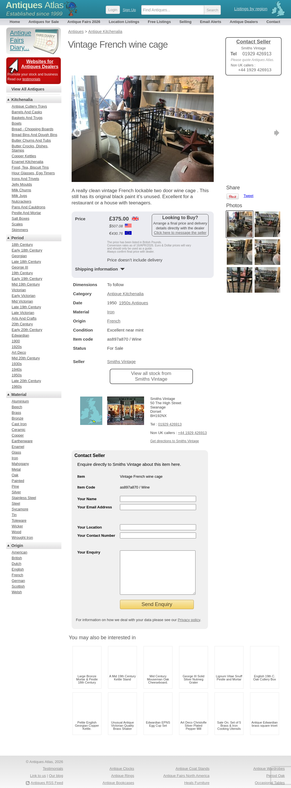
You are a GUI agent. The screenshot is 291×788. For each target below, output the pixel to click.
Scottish (18, 586)
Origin (17, 545)
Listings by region (250, 8)
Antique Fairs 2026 (83, 22)
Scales (17, 224)
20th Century (22, 324)
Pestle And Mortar (26, 213)
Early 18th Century (27, 250)
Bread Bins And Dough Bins (34, 135)
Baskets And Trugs (27, 118)
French (113, 302)
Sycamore (20, 509)
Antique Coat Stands (192, 758)
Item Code (86, 468)
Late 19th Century (26, 307)
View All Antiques (27, 89)
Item (81, 458)
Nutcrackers (21, 201)
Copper (18, 435)
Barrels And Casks (27, 112)
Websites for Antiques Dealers (40, 64)
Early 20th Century (27, 330)
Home (15, 22)
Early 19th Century (27, 278)
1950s (17, 375)
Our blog (56, 765)
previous (76, 114)
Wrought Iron (22, 537)
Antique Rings (122, 765)
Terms (33, 779)
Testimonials (53, 758)
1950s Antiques (133, 284)
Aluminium (20, 401)
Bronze (17, 418)
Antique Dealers (244, 22)
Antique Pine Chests (192, 779)
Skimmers (20, 230)
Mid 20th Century (26, 358)
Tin (14, 515)
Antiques (34, 5)
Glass (16, 452)
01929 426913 (170, 405)
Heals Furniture (196, 772)
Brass (16, 412)
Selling (185, 22)
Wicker (17, 526)
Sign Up (129, 10)
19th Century (22, 273)
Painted (18, 481)
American (19, 552)
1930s (17, 364)
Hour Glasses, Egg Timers (33, 173)
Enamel (18, 447)
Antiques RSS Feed (47, 772)
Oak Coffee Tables (119, 779)
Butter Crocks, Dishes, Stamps (30, 148)
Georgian (19, 256)
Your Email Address (94, 488)
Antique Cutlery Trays (29, 106)
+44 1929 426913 (192, 414)
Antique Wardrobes (269, 758)
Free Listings (159, 22)
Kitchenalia (22, 99)
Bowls (17, 123)
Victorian (19, 290)
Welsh (17, 592)
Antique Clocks (121, 758)
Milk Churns (21, 190)
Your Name (87, 480)
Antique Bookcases (118, 772)
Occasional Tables (270, 772)
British (17, 558)
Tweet (248, 89)
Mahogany (20, 464)
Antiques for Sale (43, 22)
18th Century (22, 244)
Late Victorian (23, 313)
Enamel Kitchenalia (27, 162)
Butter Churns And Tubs (31, 140)
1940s (17, 369)
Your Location (89, 508)
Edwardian (20, 335)
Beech (17, 407)
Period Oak (275, 765)
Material (18, 394)
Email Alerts (210, 22)
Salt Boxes (20, 218)
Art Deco (19, 352)
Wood (16, 532)
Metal (16, 469)
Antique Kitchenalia (125, 275)
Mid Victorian (22, 301)
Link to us (38, 765)
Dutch (16, 563)
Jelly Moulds (22, 184)
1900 (16, 341)
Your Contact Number (96, 517)
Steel (16, 503)
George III (20, 267)
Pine (15, 486)
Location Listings (124, 22)
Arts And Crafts (24, 318)
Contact (273, 22)
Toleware (19, 520)
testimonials (31, 79)
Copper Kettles (24, 156)
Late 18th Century (26, 261)
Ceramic (18, 429)
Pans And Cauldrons (28, 207)
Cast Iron (19, 424)
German (18, 581)
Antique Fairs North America (186, 765)
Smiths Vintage (121, 342)
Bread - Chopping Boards (32, 129)
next (209, 114)
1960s (17, 386)
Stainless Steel (24, 498)
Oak (15, 475)
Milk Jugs (19, 196)
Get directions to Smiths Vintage (174, 422)
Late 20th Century (26, 381)
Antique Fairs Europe (267, 779)
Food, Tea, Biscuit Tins (30, 167)
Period (17, 238)
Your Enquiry (88, 533)
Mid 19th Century (26, 284)
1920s (17, 347)
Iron (111, 293)
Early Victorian (24, 296)
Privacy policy (189, 609)
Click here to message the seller (180, 214)
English (18, 569)
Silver (16, 492)
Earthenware (22, 441)
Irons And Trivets (25, 179)
